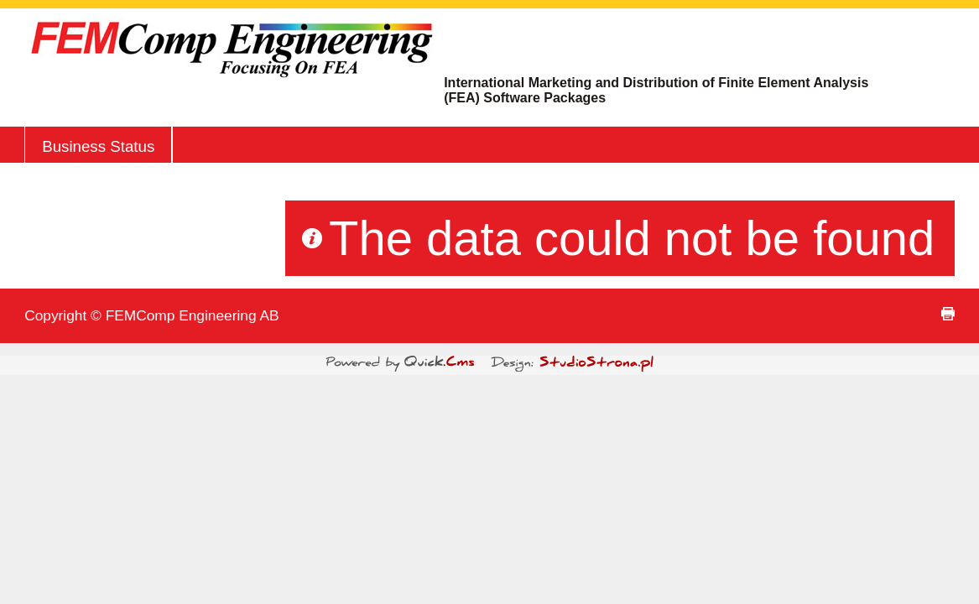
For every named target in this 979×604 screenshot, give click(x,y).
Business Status (98, 146)
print (948, 313)
